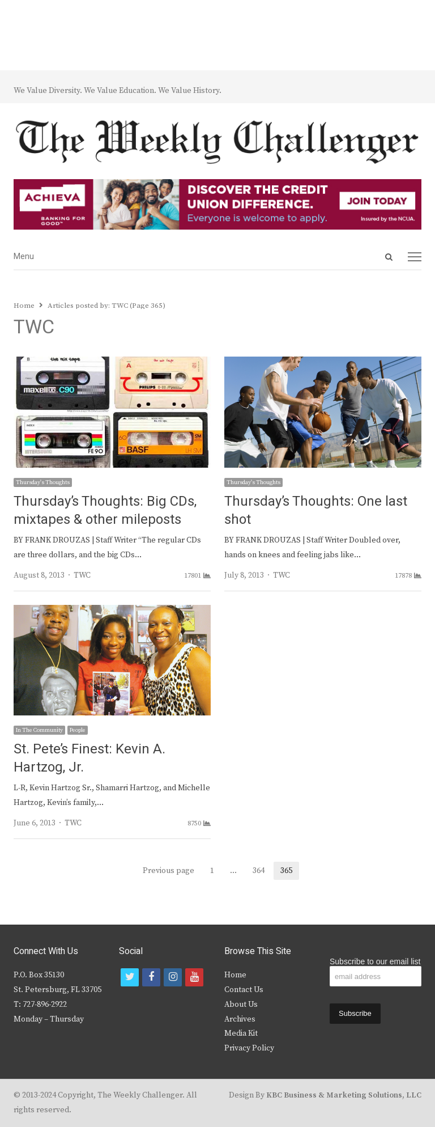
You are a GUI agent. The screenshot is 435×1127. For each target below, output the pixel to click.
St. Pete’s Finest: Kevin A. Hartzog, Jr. (89, 758)
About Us (241, 1004)
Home (235, 975)
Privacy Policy (249, 1048)
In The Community (39, 730)
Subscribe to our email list (375, 961)
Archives (239, 1019)
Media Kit (241, 1033)
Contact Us (243, 990)
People (78, 730)
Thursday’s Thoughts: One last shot (315, 510)
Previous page (168, 871)
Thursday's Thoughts (43, 482)
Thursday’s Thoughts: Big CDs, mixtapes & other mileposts (105, 510)
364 (262, 871)
